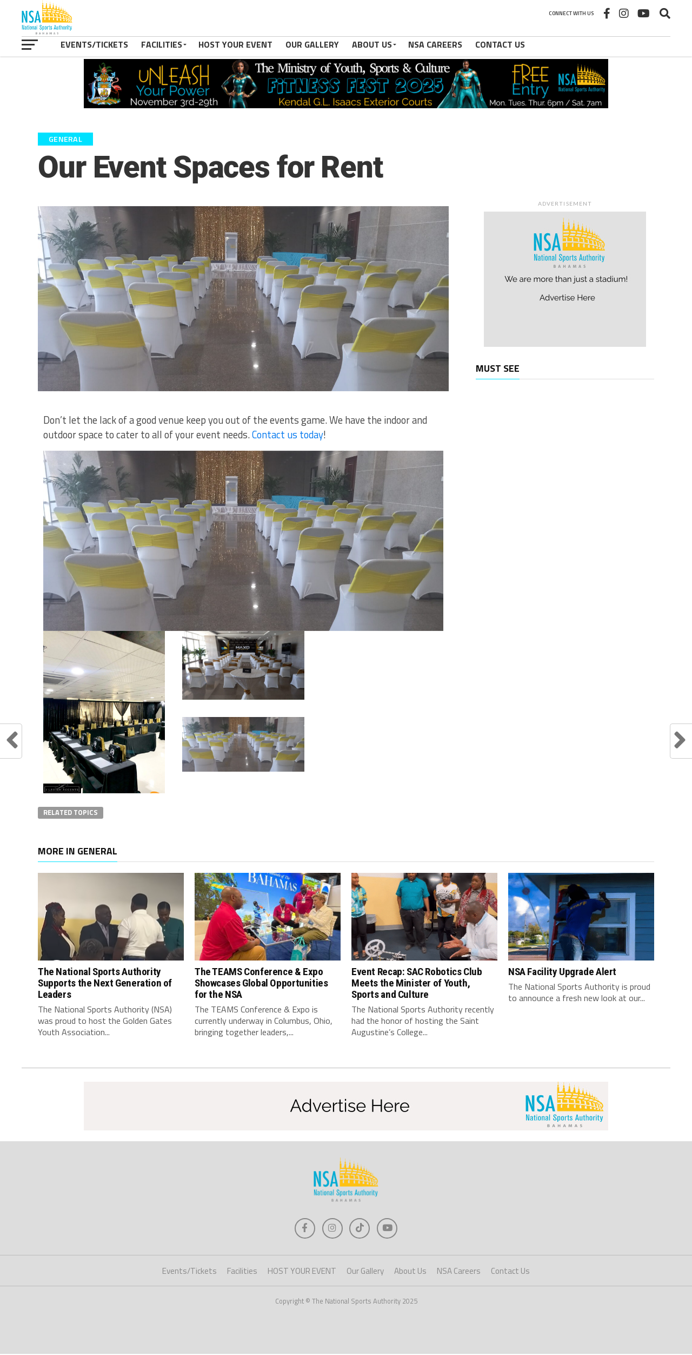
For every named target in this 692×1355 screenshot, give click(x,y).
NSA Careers (435, 44)
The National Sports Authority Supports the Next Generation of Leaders (105, 983)
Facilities (161, 44)
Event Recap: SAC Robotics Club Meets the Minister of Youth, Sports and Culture (416, 983)
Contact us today (287, 434)
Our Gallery (312, 44)
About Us (372, 44)
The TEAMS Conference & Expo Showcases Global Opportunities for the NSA (261, 983)
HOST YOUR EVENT (235, 44)
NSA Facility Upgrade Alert (562, 971)
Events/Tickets (94, 44)
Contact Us (500, 44)
